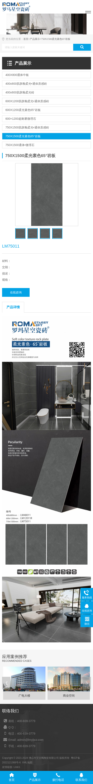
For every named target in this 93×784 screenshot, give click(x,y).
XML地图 (27, 762)
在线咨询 (16, 292)
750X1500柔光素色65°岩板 (55, 39)
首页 (25, 39)
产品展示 (35, 39)
